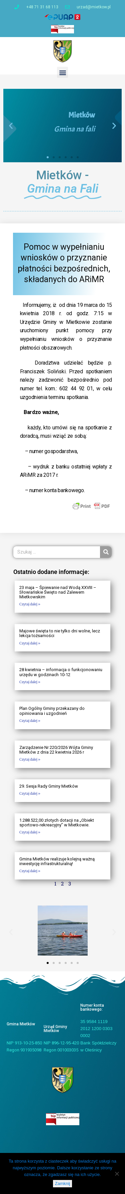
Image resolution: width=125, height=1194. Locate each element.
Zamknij (62, 1183)
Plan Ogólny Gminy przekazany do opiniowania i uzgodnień (52, 711)
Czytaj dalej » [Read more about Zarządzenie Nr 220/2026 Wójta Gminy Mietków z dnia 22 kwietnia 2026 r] (29, 759)
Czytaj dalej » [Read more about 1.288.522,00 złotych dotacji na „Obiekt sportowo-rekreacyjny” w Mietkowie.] (29, 832)
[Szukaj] (106, 552)
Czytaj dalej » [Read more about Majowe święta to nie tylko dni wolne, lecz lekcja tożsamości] (29, 643)
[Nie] (116, 1173)
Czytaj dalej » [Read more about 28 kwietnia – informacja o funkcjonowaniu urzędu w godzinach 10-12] (29, 682)
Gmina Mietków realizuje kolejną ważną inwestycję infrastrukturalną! (57, 861)
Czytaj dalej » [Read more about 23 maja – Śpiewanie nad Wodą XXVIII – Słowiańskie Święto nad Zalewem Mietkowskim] (29, 604)
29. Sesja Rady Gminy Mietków (48, 786)
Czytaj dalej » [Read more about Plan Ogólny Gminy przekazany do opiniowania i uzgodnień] (29, 721)
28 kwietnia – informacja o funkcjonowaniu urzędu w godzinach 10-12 (60, 672)
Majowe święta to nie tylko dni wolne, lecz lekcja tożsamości (59, 633)
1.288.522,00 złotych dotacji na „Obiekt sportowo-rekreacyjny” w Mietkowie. (56, 822)
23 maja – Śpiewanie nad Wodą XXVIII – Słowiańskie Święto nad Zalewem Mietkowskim (57, 592)
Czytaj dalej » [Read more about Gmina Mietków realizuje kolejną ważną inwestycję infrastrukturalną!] (29, 871)
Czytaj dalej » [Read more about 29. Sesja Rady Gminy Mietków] (29, 793)
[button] (62, 72)
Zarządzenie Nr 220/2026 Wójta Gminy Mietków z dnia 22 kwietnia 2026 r (56, 750)
